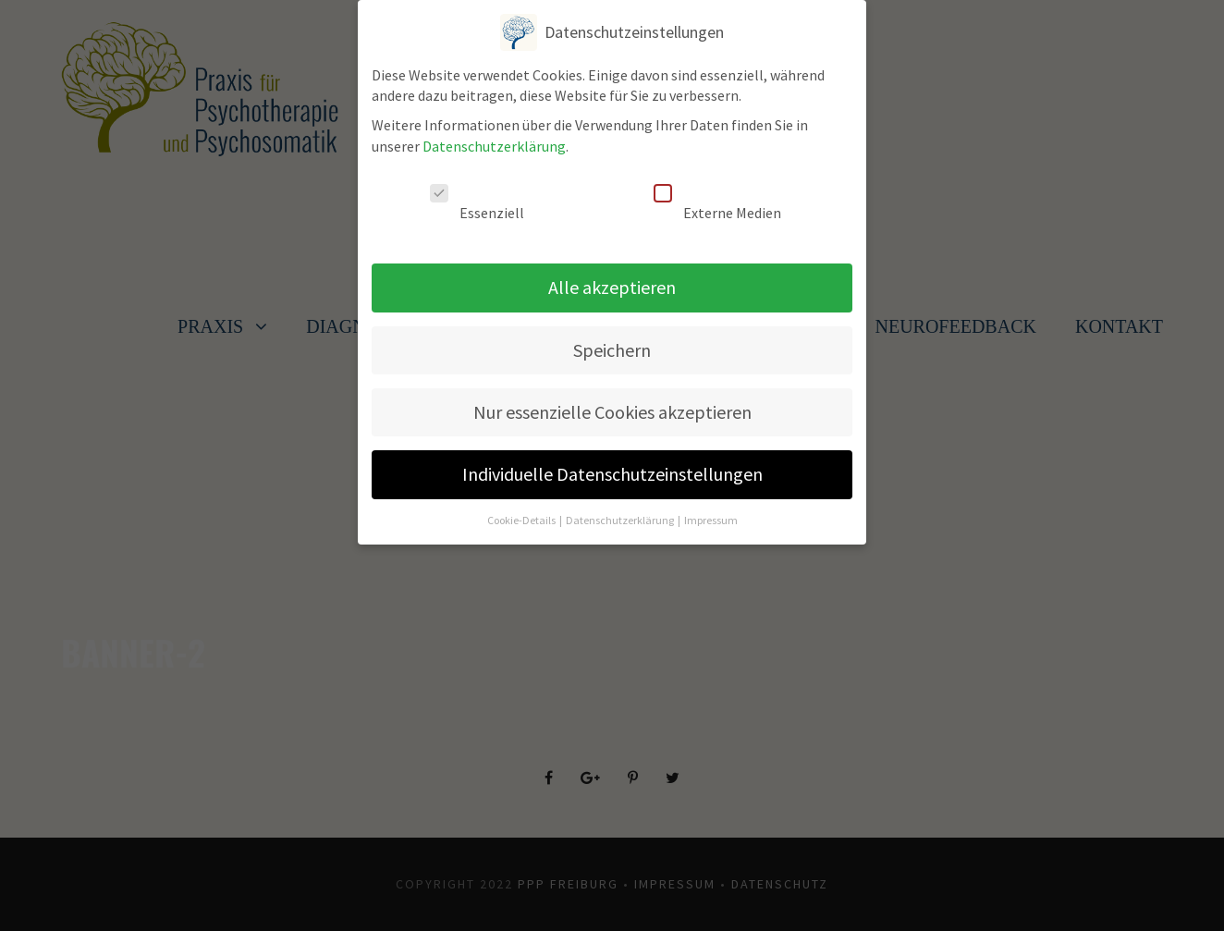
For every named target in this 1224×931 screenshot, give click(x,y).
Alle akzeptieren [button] (612, 277)
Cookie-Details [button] (522, 511)
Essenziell (477, 194)
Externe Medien (717, 194)
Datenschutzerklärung (494, 137)
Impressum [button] (711, 511)
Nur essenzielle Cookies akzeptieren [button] (612, 402)
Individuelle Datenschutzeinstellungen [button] (612, 465)
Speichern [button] (612, 340)
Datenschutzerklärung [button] (621, 511)
